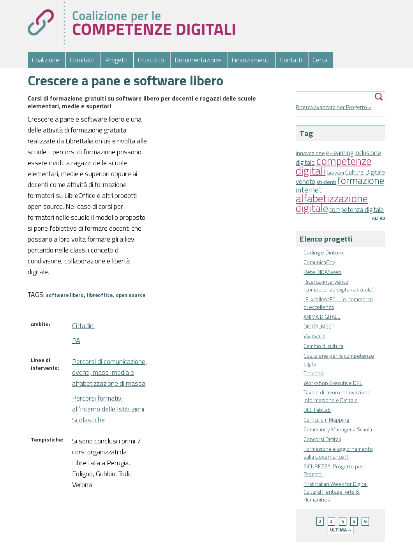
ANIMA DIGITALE (322, 317)
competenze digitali (333, 165)
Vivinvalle (315, 336)
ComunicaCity (319, 262)
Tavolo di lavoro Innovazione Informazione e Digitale (337, 396)
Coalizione (45, 60)
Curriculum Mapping (326, 419)
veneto (305, 182)
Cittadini (83, 325)
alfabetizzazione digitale (332, 203)
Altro (378, 218)
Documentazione (198, 60)
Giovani (335, 172)
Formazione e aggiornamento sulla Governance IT (338, 453)
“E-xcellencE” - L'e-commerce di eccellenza (338, 303)
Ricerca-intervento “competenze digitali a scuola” (339, 285)
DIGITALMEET (319, 326)
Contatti (291, 60)
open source (130, 295)
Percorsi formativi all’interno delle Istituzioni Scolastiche (108, 409)
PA (76, 340)
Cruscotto (151, 60)
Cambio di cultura (323, 346)
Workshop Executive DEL (333, 383)
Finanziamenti (250, 60)
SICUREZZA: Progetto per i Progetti (334, 470)
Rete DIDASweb (322, 272)
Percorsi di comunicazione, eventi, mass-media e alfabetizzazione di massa (109, 372)
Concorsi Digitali (322, 439)
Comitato (82, 60)
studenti (326, 182)
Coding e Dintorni (324, 252)
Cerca (319, 60)
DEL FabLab (317, 410)
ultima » (340, 529)
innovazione (310, 153)
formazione (360, 180)
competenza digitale (356, 210)
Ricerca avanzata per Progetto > (333, 107)
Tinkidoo (314, 373)
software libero (65, 295)
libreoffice (100, 295)
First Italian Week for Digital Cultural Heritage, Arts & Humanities (335, 491)
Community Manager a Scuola (338, 429)
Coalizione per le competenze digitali (339, 359)
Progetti (116, 60)
